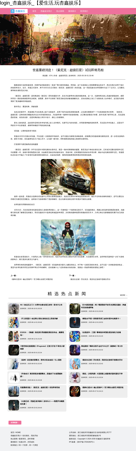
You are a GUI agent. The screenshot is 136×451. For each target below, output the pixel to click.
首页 (34, 11)
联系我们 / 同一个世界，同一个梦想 (24, 445)
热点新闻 (60, 11)
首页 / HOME (16, 432)
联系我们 (84, 11)
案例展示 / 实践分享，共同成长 (22, 442)
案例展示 (72, 11)
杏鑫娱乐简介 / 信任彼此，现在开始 (24, 435)
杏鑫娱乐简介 (46, 11)
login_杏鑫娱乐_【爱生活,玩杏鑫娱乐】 (41, 3)
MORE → (124, 295)
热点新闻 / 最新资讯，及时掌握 (22, 439)
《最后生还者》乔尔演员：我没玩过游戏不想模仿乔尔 (89, 279)
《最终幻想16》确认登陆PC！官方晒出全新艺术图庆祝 (32, 279)
